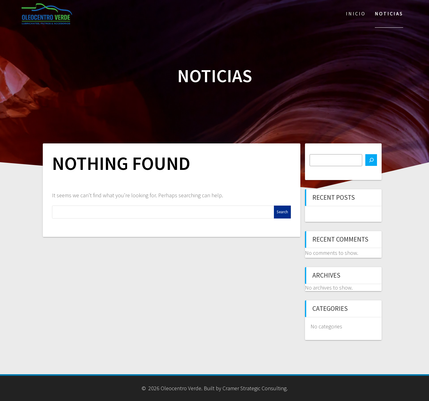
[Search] (371, 160)
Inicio (356, 13)
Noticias (389, 13)
